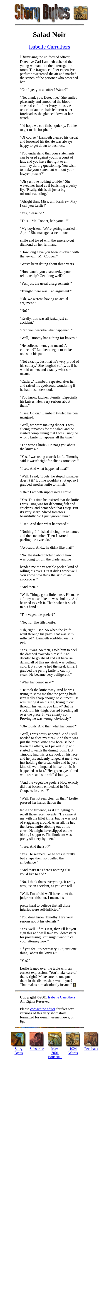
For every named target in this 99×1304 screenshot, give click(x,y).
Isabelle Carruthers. (62, 997)
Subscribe (37, 1049)
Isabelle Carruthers (49, 47)
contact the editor (42, 1009)
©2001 (34, 997)
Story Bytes (19, 1051)
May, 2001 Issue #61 (55, 1053)
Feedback (91, 1049)
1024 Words (73, 1051)
